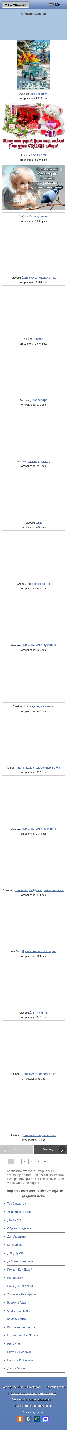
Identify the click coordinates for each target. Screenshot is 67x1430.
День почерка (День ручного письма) (39, 890)
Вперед (48, 1149)
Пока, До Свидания (20, 1286)
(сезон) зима (39, 93)
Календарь (14, 1245)
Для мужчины (38, 1012)
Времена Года (16, 1302)
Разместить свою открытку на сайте (33, 1393)
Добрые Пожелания (20, 1261)
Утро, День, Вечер (19, 1212)
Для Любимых (16, 1236)
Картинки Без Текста (21, 1327)
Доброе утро (39, 400)
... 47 (54, 1161)
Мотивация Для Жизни (22, 1335)
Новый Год (14, 1343)
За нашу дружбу (39, 461)
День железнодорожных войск (39, 767)
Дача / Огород (16, 1368)
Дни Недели (15, 1220)
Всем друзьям (38, 216)
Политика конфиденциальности (31, 1399)
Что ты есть (38, 155)
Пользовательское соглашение (33, 1406)
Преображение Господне (39, 951)
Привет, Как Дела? (19, 1269)
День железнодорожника (39, 277)
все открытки (15, 4)
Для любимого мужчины (39, 645)
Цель (39, 522)
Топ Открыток (16, 1203)
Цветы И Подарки (19, 1352)
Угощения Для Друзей (22, 1294)
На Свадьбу (15, 1277)
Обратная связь (55, 1387)
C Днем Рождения (19, 1228)
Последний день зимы (39, 706)
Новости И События (20, 1360)
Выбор (38, 338)
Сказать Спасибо (18, 1310)
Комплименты (16, 1319)
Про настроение (39, 583)
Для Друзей (15, 1253)
